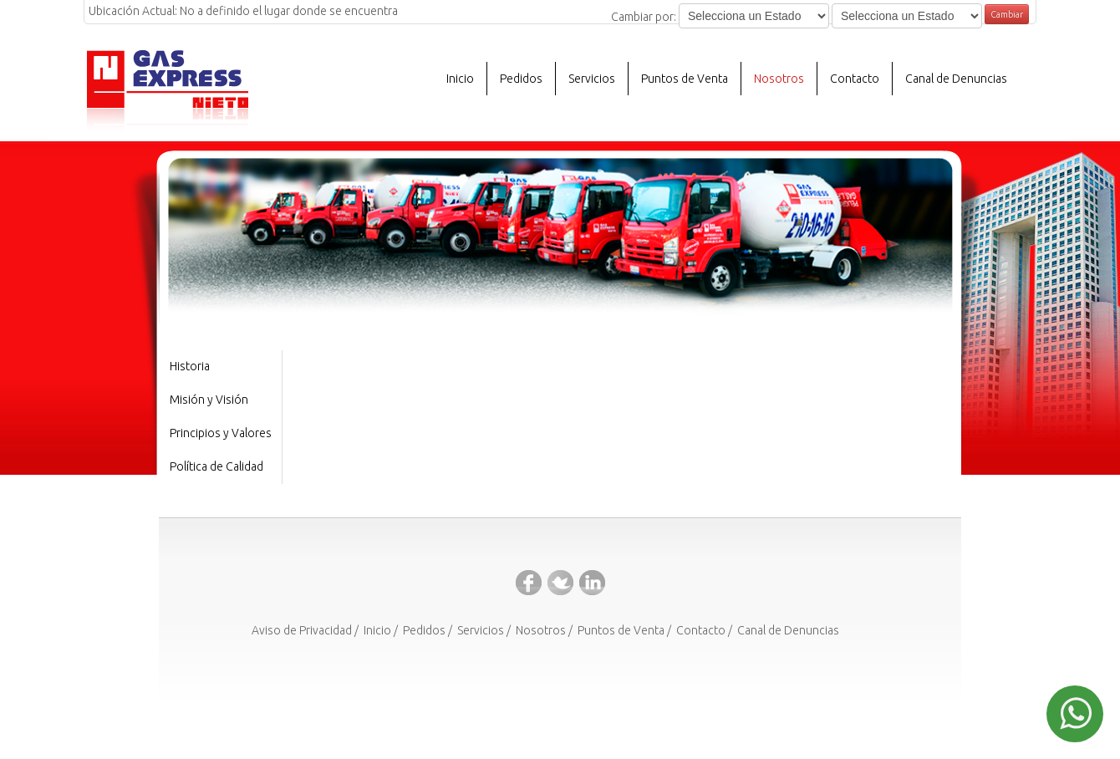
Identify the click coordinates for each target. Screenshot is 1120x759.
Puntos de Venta (684, 78)
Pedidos (521, 78)
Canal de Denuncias (956, 78)
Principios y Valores (221, 433)
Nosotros (541, 630)
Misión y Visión (209, 399)
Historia (190, 366)
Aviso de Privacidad (302, 630)
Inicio (460, 78)
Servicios (480, 630)
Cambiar (1006, 14)
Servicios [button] (591, 78)
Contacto (854, 78)
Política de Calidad (216, 466)
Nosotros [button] (779, 78)
